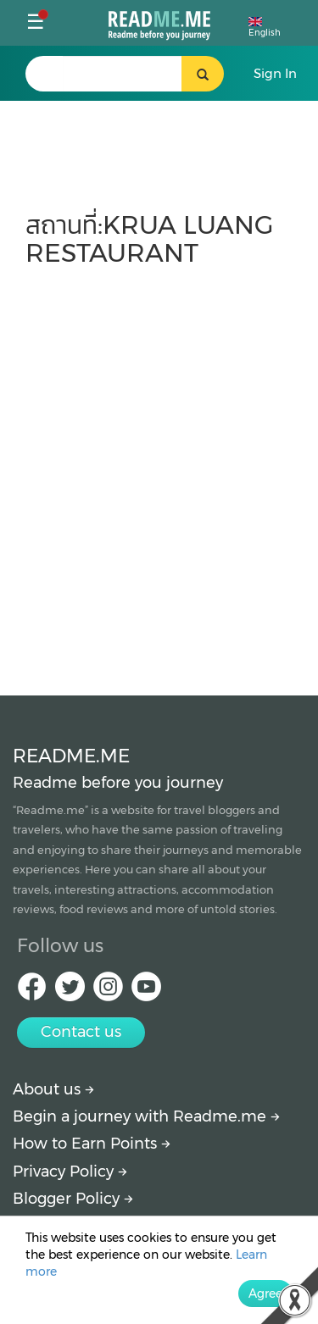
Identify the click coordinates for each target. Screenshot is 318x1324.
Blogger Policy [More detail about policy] (73, 1198)
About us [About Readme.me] (53, 1089)
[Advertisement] (159, 473)
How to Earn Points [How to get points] (91, 1143)
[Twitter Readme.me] (70, 991)
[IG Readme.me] (108, 991)
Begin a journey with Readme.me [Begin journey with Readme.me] (146, 1116)
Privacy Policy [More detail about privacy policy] (70, 1171)
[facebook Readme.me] (32, 991)
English (264, 27)
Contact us (81, 1031)
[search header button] (202, 73)
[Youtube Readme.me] (146, 991)
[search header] (122, 73)
